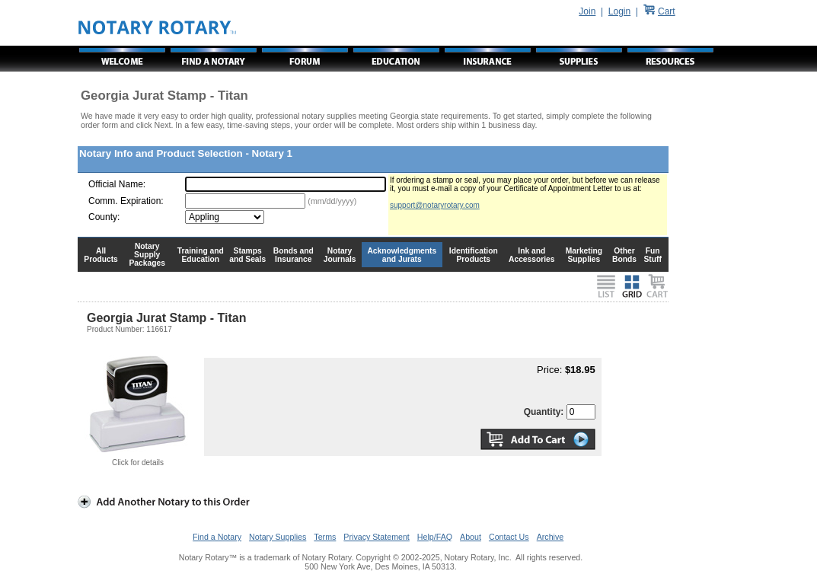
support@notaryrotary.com (435, 205)
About (470, 536)
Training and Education (200, 255)
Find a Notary (217, 536)
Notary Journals (340, 255)
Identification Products (473, 255)
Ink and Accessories (532, 255)
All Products (101, 255)
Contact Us (509, 536)
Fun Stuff (652, 255)
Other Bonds (624, 255)
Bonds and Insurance (293, 255)
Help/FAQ (434, 536)
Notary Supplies (277, 536)
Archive (550, 536)
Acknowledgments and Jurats (401, 255)
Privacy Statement (376, 536)
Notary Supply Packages (147, 254)
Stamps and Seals (247, 255)
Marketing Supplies (584, 255)
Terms (325, 536)
